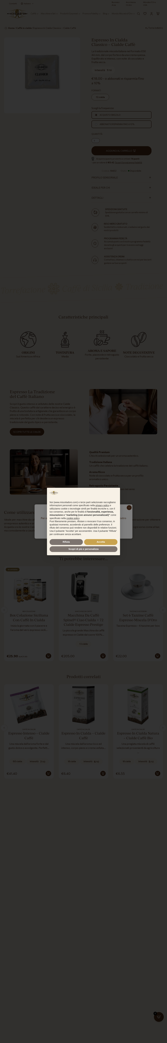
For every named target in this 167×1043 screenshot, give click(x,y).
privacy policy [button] (102, 505)
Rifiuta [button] (66, 542)
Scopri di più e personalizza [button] (83, 549)
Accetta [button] (101, 542)
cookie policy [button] (73, 518)
